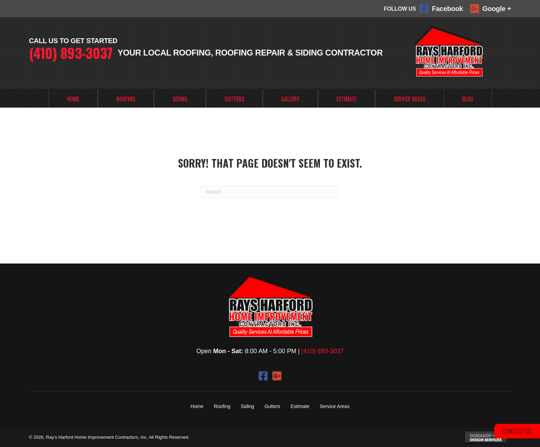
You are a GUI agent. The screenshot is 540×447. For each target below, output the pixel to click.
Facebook (447, 8)
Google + (496, 8)
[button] (263, 376)
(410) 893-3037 (70, 52)
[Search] (270, 192)
